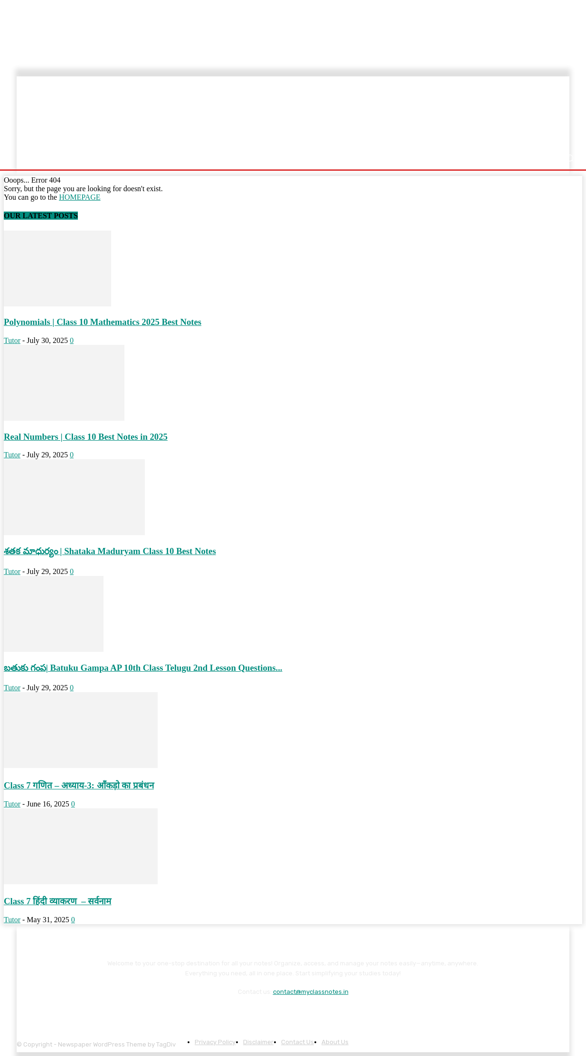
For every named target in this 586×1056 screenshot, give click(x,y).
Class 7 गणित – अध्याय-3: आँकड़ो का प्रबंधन (79, 785)
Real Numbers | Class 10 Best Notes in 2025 (86, 437)
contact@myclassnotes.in (311, 991)
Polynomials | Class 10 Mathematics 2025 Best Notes (102, 322)
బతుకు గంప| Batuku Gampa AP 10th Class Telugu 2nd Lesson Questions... (143, 668)
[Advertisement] (355, 112)
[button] (569, 158)
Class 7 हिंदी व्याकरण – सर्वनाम (57, 901)
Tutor (12, 340)
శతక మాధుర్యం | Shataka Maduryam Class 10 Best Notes (110, 551)
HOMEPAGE (79, 197)
